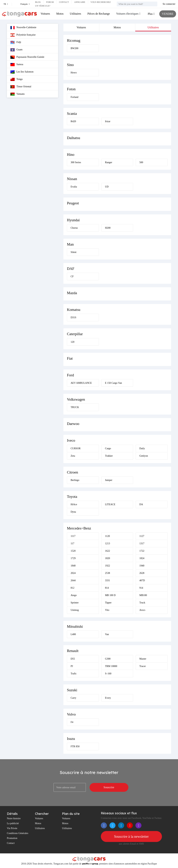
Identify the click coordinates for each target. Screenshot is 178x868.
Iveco (71, 440)
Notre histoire (13, 818)
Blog (38, 2)
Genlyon (143, 456)
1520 (73, 551)
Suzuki (72, 690)
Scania (72, 113)
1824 (141, 558)
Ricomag (73, 40)
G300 (108, 658)
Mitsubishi (75, 626)
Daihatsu (73, 138)
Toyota (72, 496)
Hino (70, 154)
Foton (71, 89)
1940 (141, 565)
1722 (141, 551)
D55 (73, 658)
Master (142, 658)
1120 (107, 536)
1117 (73, 536)
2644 (73, 580)
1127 (141, 536)
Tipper (108, 602)
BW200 (74, 48)
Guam (16, 49)
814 (107, 588)
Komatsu (73, 310)
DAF (70, 269)
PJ (72, 666)
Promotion (12, 838)
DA (141, 504)
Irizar (107, 121)
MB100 (143, 595)
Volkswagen (76, 399)
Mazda (72, 293)
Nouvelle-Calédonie (23, 27)
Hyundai (73, 220)
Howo (74, 72)
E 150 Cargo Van (113, 383)
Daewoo (73, 424)
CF (72, 276)
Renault (72, 651)
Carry (73, 698)
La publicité (13, 823)
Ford (70, 375)
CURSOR (76, 448)
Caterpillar (75, 334)
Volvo (71, 714)
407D (142, 580)
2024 (73, 573)
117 (72, 543)
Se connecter (169, 4)
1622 (107, 551)
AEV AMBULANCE (81, 383)
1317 (141, 543)
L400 (73, 634)
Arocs (142, 610)
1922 (107, 565)
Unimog (75, 610)
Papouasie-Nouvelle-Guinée (27, 57)
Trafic (74, 673)
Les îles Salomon (21, 72)
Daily (142, 448)
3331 (107, 580)
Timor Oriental (20, 86)
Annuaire (79, 2)
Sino (70, 65)
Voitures (45, 13)
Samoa (16, 64)
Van (107, 634)
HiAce (74, 504)
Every (108, 698)
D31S (73, 317)
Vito (107, 610)
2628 (141, 573)
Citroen (72, 472)
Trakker (109, 456)
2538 (107, 573)
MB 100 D (110, 595)
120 (72, 342)
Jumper (108, 480)
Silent (73, 252)
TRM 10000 (111, 666)
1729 (73, 558)
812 (72, 588)
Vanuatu (17, 94)
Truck (142, 602)
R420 (73, 121)
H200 (108, 228)
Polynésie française (22, 35)
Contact (64, 2)
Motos (60, 13)
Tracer (142, 666)
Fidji (15, 42)
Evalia (74, 186)
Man (70, 244)
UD (107, 186)
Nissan (72, 179)
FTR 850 (75, 746)
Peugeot (73, 203)
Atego (74, 595)
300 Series (76, 162)
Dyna (73, 511)
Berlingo (75, 480)
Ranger (108, 162)
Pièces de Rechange (98, 13)
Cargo (108, 448)
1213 (107, 543)
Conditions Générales (17, 833)
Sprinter (75, 602)
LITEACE (110, 504)
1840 (73, 565)
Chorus (74, 228)
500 (141, 162)
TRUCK (75, 407)
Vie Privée (12, 828)
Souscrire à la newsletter (131, 836)
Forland (74, 97)
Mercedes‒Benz (79, 528)
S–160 (108, 673)
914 (141, 588)
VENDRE (167, 13)
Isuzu (71, 739)
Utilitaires (75, 13)
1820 (107, 558)
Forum (50, 2)
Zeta (73, 456)
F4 (72, 722)
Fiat (70, 358)
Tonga (16, 79)
